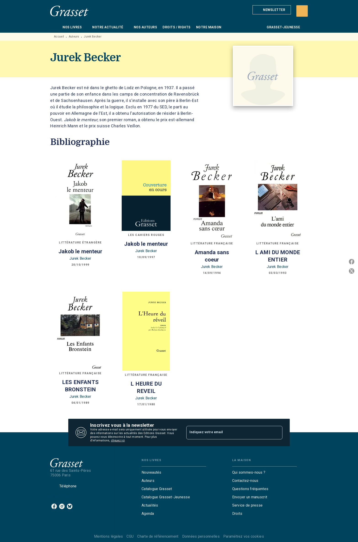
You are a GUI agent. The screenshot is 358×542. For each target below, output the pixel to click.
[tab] (55, 27)
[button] (272, 9)
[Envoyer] (276, 432)
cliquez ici (118, 440)
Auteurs (74, 36)
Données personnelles (201, 536)
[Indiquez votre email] (228, 432)
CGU (130, 536)
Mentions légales (108, 536)
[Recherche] (302, 11)
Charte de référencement (157, 536)
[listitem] (54, 506)
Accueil (59, 36)
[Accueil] (69, 11)
